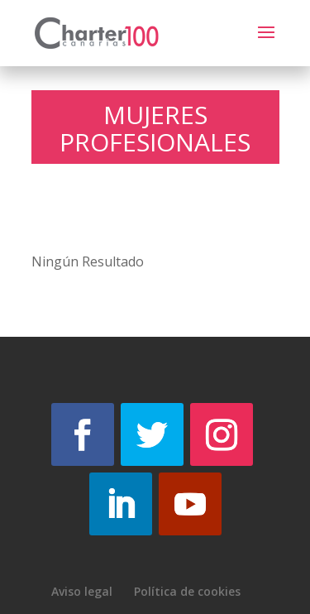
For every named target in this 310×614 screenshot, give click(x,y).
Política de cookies (187, 591)
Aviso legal (81, 591)
